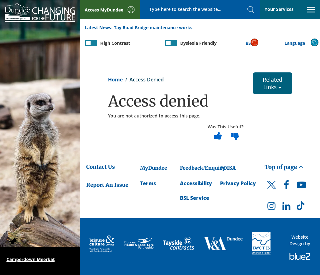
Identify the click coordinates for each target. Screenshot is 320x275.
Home (115, 79)
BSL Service (194, 198)
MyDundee (153, 168)
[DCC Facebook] (286, 186)
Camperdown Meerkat (31, 259)
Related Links (272, 83)
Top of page (284, 167)
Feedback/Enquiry (202, 168)
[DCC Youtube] (301, 186)
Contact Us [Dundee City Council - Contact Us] (100, 166)
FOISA (228, 168)
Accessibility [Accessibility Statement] (196, 183)
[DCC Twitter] (271, 190)
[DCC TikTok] (301, 207)
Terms (148, 183)
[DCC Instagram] (271, 207)
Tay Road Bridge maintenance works (153, 27)
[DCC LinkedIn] (286, 207)
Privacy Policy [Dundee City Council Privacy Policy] (238, 183)
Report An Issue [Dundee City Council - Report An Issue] (107, 184)
